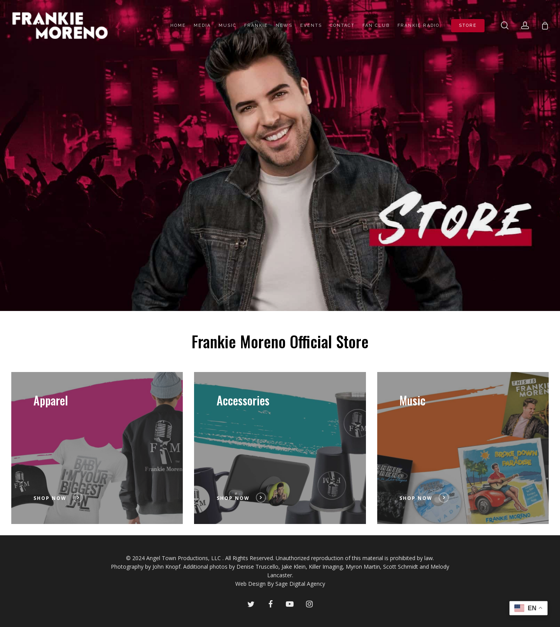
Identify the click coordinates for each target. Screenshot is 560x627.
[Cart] (545, 25)
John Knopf (166, 566)
